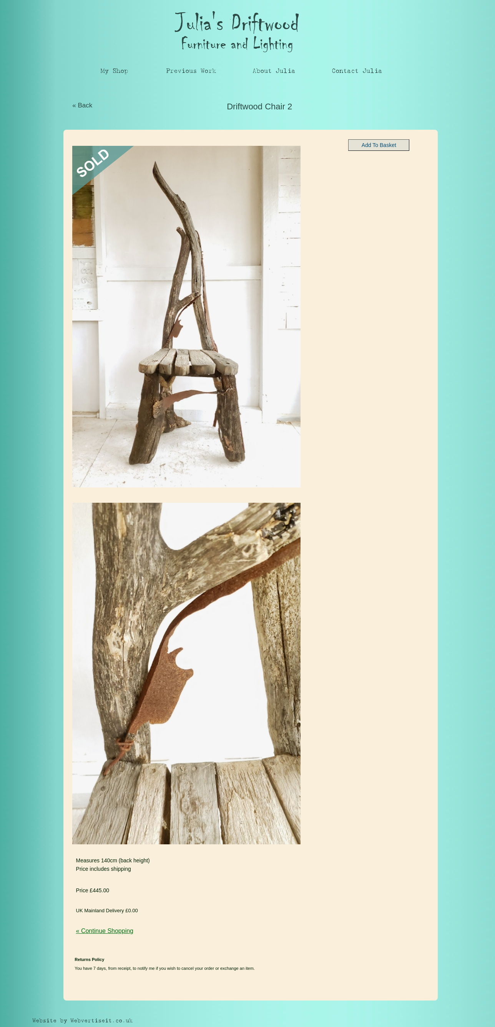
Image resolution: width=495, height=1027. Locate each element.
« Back (82, 105)
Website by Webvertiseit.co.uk (82, 1021)
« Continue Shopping (104, 931)
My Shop (114, 71)
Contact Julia (357, 71)
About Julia (273, 71)
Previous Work (191, 71)
